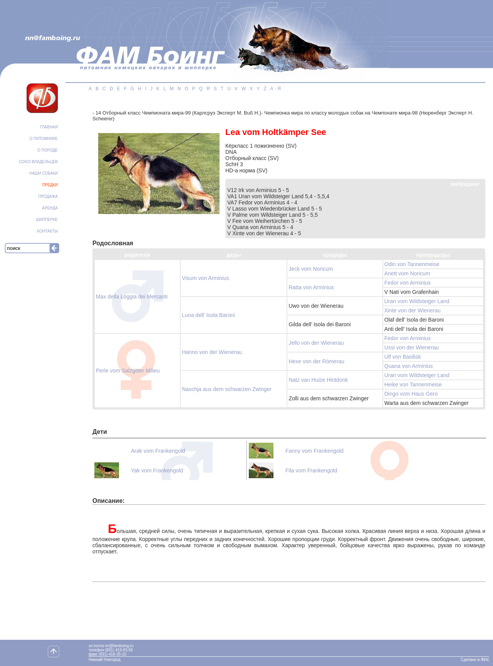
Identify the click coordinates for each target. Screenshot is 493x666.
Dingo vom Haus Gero (411, 394)
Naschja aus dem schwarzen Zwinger (227, 389)
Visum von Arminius (205, 278)
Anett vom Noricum (407, 273)
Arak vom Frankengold (158, 451)
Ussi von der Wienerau (411, 347)
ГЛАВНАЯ (49, 127)
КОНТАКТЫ (47, 231)
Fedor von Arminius (407, 283)
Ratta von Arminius (311, 287)
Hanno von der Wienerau (212, 352)
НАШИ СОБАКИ (43, 173)
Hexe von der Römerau (316, 361)
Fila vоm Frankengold (311, 470)
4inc (485, 659)
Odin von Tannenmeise (411, 264)
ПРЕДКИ (50, 185)
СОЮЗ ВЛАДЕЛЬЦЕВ (38, 162)
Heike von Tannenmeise (413, 384)
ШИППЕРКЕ (47, 220)
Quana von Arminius (408, 366)
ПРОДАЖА (48, 196)
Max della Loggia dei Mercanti (132, 296)
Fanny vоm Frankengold (314, 451)
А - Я (275, 88)
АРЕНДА (50, 208)
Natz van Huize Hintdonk (318, 380)
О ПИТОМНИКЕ (43, 139)
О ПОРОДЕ (47, 150)
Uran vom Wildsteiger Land (416, 301)
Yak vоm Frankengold (157, 470)
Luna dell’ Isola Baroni (208, 315)
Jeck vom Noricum (310, 269)
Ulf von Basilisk (402, 357)
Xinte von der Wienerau (412, 310)
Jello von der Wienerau (316, 343)
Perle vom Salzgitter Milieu (128, 371)
